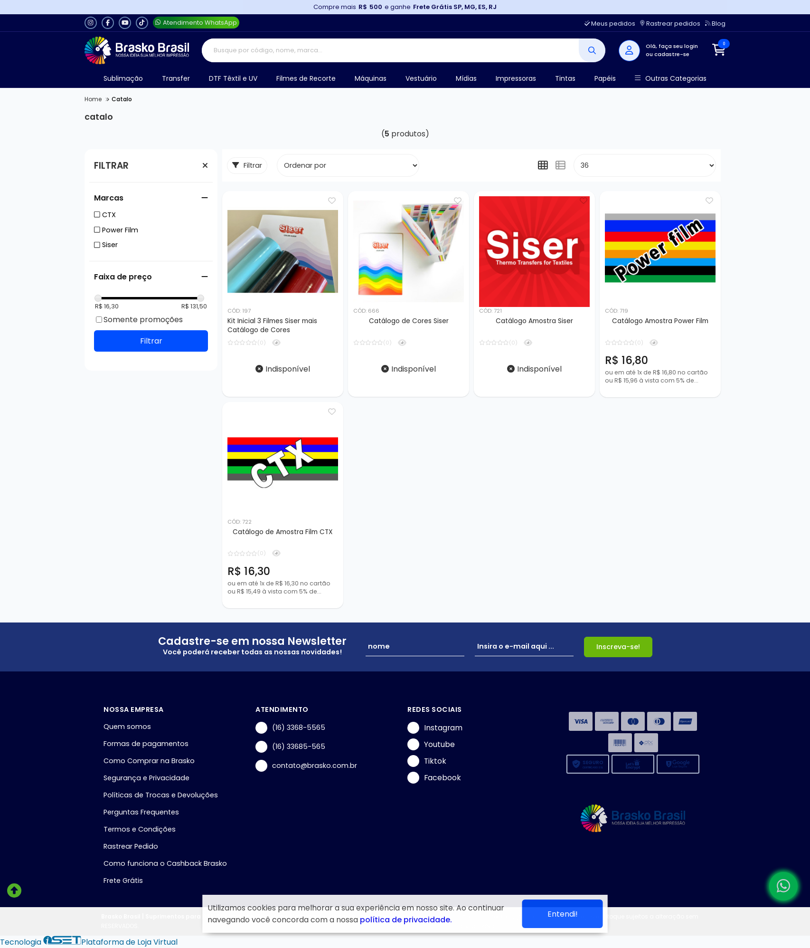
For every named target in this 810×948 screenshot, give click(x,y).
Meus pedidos (609, 23)
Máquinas (370, 78)
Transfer (176, 78)
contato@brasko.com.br (306, 766)
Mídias (466, 78)
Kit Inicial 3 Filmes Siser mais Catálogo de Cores (272, 325)
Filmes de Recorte (306, 78)
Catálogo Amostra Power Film (660, 321)
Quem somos (127, 726)
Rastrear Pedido (131, 846)
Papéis (605, 78)
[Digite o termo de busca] (390, 50)
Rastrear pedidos (670, 23)
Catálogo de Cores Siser (409, 321)
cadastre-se (671, 54)
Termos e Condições (140, 829)
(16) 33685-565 (290, 747)
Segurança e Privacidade (146, 778)
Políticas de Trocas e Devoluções (161, 795)
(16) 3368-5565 (290, 728)
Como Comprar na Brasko (149, 761)
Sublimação (123, 78)
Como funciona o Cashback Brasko (165, 863)
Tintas (565, 78)
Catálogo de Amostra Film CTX (283, 531)
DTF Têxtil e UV (233, 78)
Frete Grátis (123, 880)
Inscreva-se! (618, 646)
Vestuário (421, 78)
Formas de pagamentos (146, 743)
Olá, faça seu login (672, 46)
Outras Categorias (670, 79)
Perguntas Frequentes (141, 812)
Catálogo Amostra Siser (534, 321)
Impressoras (516, 78)
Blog (715, 23)
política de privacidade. (406, 919)
